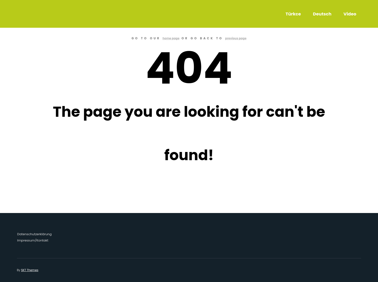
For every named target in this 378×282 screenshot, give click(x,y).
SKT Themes (29, 270)
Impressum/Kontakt (32, 240)
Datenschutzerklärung (34, 234)
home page (170, 38)
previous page (236, 38)
